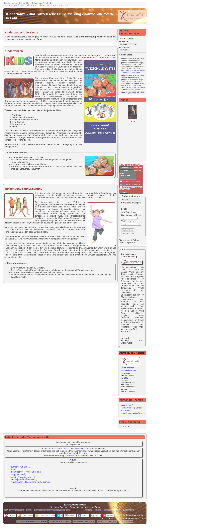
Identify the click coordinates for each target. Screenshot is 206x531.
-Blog (10, 517)
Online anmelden (130, 368)
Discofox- (58, 450)
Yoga (13, 470)
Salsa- (67, 450)
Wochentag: (124, 47)
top (5, 511)
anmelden (126, 73)
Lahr (134, 71)
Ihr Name (137, 171)
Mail (68, 511)
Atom (31, 517)
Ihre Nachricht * (128, 176)
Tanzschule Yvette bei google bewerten (32, 523)
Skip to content (10, 3)
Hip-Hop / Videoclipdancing (23, 481)
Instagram (70, 517)
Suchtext (126, 197)
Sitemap (88, 511)
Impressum (108, 511)
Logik (123, 210)
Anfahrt (61, 511)
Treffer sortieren (128, 222)
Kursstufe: (123, 41)
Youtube (96, 517)
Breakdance (125, 412)
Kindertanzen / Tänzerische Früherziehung (31, 483)
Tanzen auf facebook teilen (59, 523)
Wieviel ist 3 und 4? (133, 186)
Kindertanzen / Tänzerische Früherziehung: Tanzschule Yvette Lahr (36, 5)
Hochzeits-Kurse (82, 450)
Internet (84, 457)
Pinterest (108, 517)
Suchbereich (127, 216)
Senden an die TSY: (130, 165)
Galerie (98, 511)
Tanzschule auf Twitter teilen (84, 523)
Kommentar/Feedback (45, 517)
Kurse (29, 511)
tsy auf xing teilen (126, 523)
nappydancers (127, 406)
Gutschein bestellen (128, 372)
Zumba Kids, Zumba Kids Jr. (133, 415)
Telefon (71, 457)
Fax (78, 457)
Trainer (123, 99)
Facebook (83, 517)
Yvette (142, 71)
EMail (126, 379)
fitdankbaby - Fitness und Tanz (26, 473)
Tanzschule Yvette (16, 511)
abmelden (136, 73)
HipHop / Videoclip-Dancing (131, 409)
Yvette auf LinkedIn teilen (107, 523)
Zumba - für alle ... (20, 468)
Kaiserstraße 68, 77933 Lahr (46, 511)
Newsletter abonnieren (131, 183)
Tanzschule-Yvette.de (42, 3)
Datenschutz (128, 511)
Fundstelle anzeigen (130, 204)
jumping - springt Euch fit (23, 479)
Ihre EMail (137, 168)
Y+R (116, 520)
